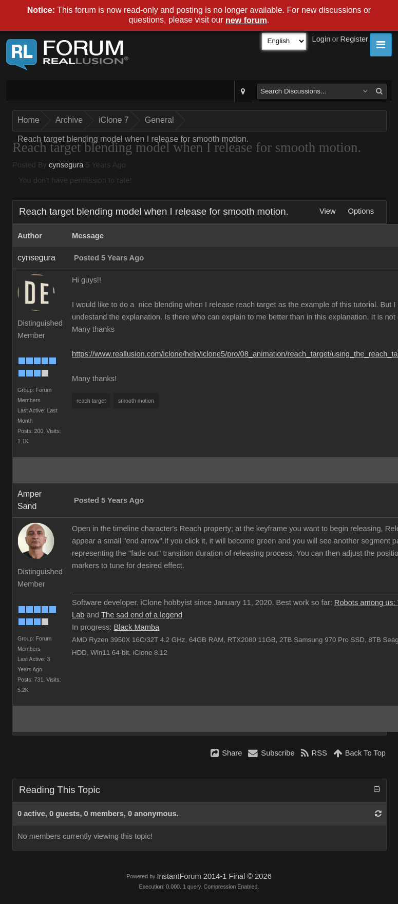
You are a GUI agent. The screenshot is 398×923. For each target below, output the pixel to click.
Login (321, 39)
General (159, 120)
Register (354, 39)
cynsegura (66, 165)
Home (28, 120)
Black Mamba (136, 627)
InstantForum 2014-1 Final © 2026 (214, 876)
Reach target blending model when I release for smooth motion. (133, 139)
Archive (69, 120)
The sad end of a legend (141, 615)
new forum (246, 20)
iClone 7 (114, 120)
